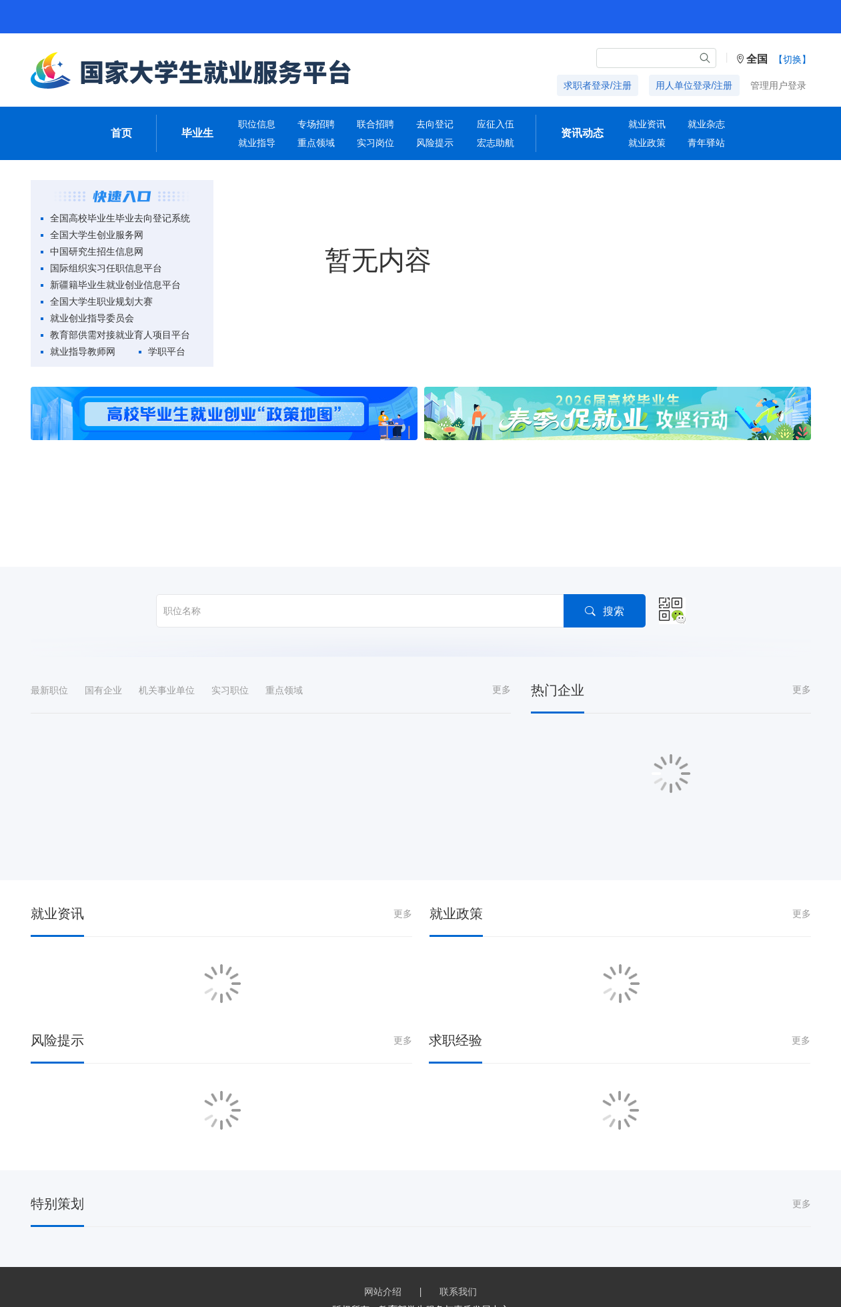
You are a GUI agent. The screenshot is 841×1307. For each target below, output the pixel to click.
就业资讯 (647, 124)
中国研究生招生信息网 (96, 251)
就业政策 (647, 142)
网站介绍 (382, 1291)
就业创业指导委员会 (92, 318)
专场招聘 (316, 124)
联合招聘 (375, 124)
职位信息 (256, 124)
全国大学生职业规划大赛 (101, 301)
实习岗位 (375, 142)
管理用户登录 (778, 85)
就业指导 (256, 142)
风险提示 (435, 142)
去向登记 (435, 124)
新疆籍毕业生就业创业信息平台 (115, 284)
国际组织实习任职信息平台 (106, 268)
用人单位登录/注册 (694, 85)
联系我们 (458, 1291)
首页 (121, 133)
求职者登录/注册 (598, 85)
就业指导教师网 (82, 351)
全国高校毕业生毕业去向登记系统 (120, 218)
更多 (501, 689)
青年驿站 (706, 142)
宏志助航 (495, 142)
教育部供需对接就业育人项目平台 (120, 334)
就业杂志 (706, 124)
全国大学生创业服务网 (96, 234)
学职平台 (166, 351)
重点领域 (316, 142)
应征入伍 (495, 124)
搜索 (604, 610)
